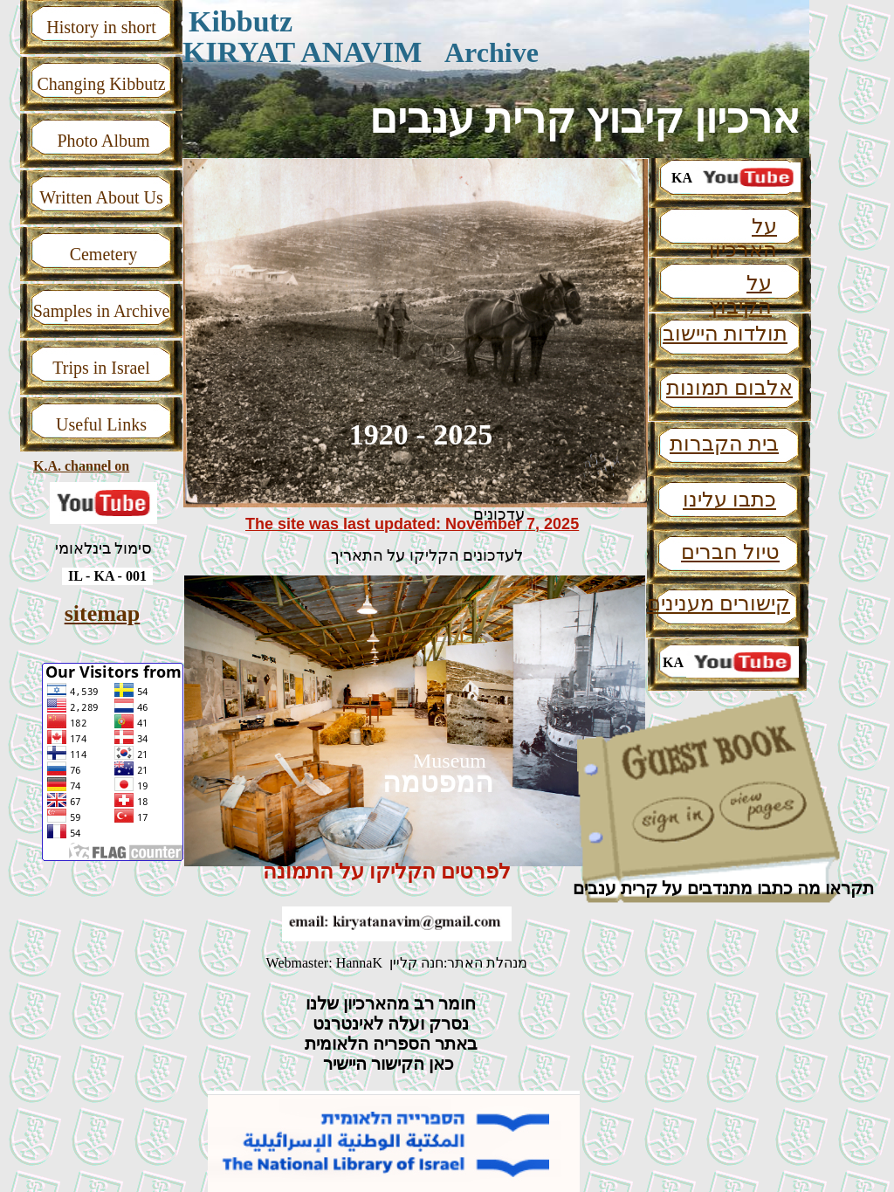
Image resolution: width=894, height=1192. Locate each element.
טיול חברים (730, 552)
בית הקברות (724, 443)
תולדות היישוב (725, 333)
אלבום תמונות (729, 387)
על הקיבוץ (740, 295)
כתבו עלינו (729, 499)
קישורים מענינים (718, 603)
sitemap (103, 613)
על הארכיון (743, 238)
